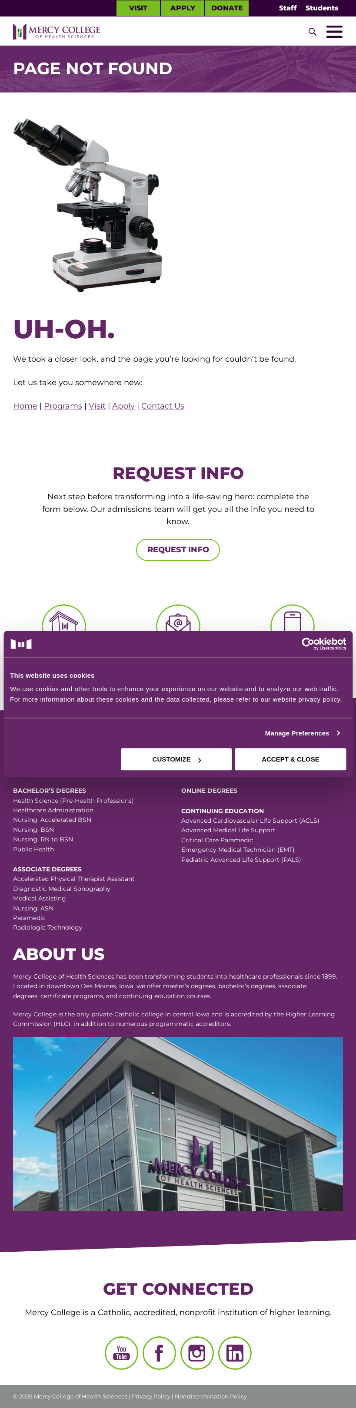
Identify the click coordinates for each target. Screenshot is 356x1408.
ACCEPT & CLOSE (290, 759)
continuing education (152, 996)
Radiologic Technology (48, 927)
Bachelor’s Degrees (49, 791)
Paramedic (29, 918)
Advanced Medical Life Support (228, 830)
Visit (138, 8)
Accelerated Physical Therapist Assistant (74, 879)
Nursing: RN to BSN (43, 839)
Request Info (178, 549)
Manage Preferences (297, 733)
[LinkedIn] (235, 1353)
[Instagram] (197, 1353)
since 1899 (320, 976)
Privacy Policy (151, 1396)
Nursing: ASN (33, 908)
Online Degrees (209, 791)
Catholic (127, 1014)
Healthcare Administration (53, 810)
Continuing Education (222, 811)
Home (25, 406)
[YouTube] (121, 1353)
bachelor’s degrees (246, 986)
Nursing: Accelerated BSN (52, 820)
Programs (63, 406)
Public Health (33, 849)
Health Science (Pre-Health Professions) (73, 801)
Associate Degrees (47, 869)
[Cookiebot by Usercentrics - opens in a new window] (262, 643)
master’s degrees (189, 986)
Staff (288, 8)
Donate (227, 8)
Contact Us (162, 406)
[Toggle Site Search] (312, 31)
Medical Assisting (39, 898)
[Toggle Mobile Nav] (334, 31)
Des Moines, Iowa (107, 986)
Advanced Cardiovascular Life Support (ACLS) (250, 820)
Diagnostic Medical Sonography (61, 889)
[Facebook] (159, 1353)
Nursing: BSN (33, 830)
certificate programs (71, 996)
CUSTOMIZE (177, 759)
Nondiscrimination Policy (211, 1396)
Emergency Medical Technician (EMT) (238, 850)
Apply (182, 8)
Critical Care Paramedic (217, 840)
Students (322, 8)
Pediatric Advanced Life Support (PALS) (241, 860)
